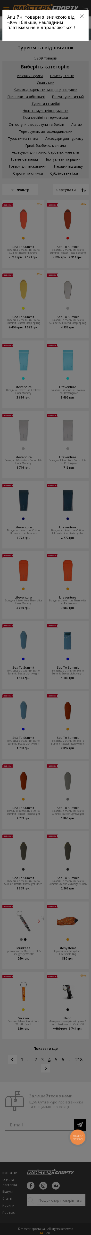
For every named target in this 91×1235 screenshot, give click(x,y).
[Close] (82, 16)
